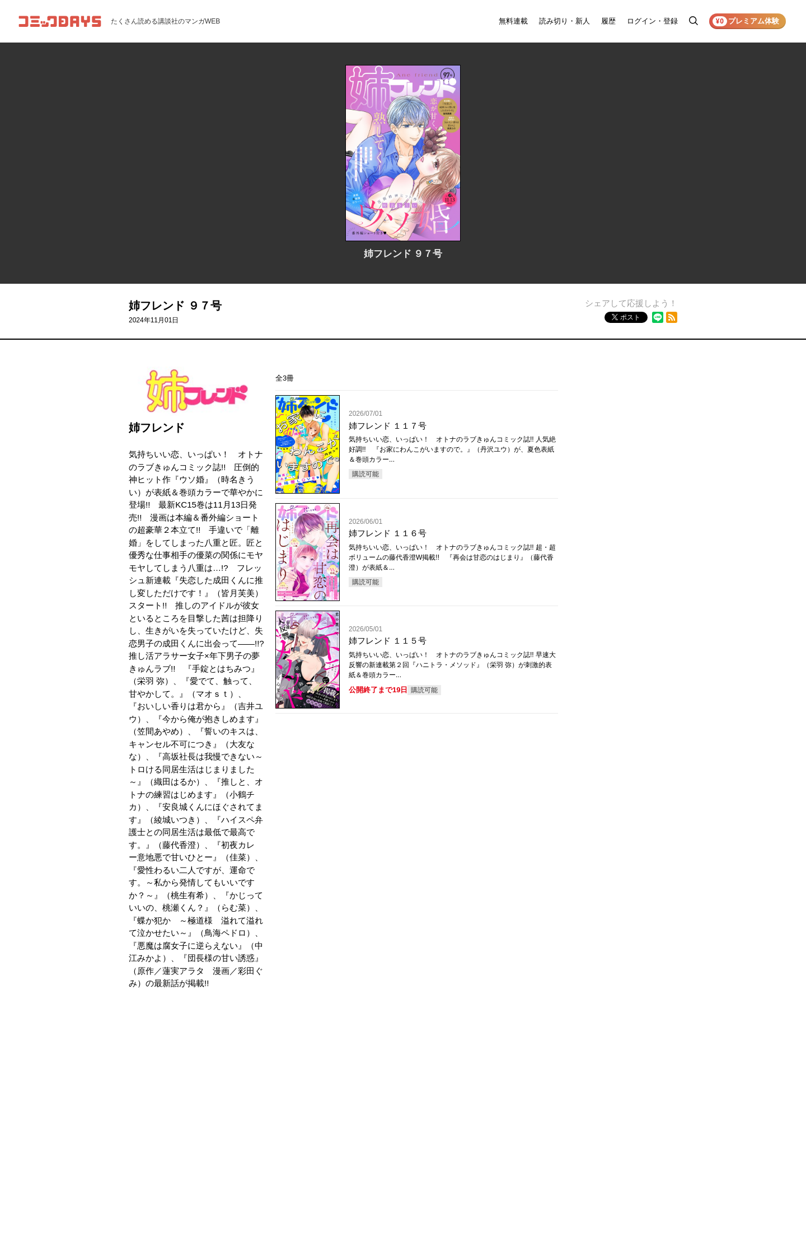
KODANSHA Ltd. (269, 1205)
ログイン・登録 (652, 21)
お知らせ (554, 1071)
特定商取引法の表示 (640, 1118)
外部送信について (637, 1102)
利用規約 (623, 1071)
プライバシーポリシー (643, 1087)
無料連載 (513, 21)
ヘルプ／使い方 (564, 1087)
